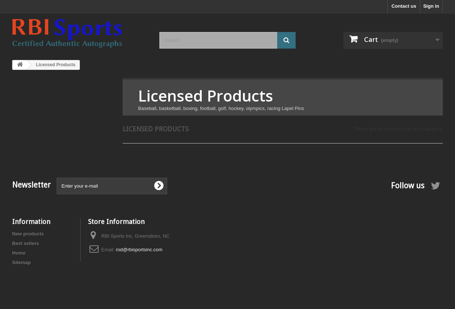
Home (18, 253)
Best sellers (25, 243)
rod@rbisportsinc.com (139, 249)
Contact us (403, 6)
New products (28, 234)
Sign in (431, 6)
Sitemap (21, 262)
